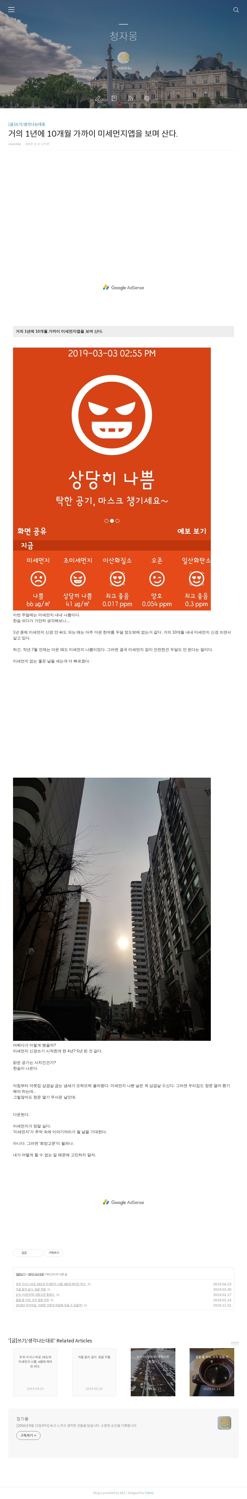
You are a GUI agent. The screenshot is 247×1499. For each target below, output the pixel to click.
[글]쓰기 (20, 1274)
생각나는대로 (36, 1274)
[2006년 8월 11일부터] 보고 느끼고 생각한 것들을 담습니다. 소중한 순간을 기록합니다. (76, 1425)
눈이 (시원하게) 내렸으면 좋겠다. (35, 1294)
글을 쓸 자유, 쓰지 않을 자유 (32, 1300)
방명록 (115, 98)
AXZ (122, 1493)
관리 (148, 98)
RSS (131, 98)
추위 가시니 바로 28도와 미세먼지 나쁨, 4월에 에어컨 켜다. (51, 1284)
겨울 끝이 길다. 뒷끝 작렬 (31, 1289)
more (235, 1342)
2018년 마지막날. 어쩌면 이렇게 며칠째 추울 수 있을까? (49, 1305)
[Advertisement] (123, 208)
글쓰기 (98, 98)
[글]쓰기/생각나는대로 (26, 124)
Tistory (149, 1493)
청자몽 (124, 37)
